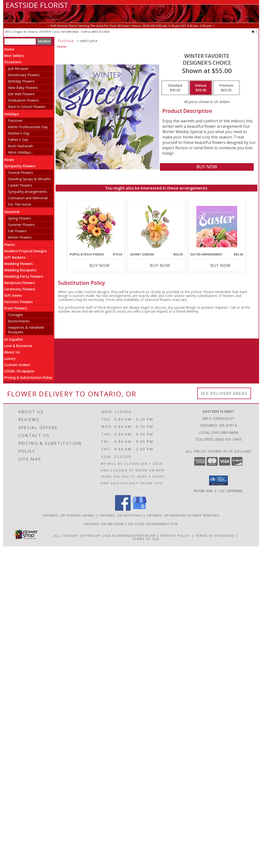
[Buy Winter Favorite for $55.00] (207, 167)
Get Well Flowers (21, 94)
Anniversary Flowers (24, 75)
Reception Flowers (19, 282)
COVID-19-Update (19, 371)
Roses (9, 159)
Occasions (12, 62)
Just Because (18, 68)
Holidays (11, 114)
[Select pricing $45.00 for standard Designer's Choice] (175, 88)
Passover (15, 120)
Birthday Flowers (21, 81)
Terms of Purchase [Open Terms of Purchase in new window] (215, 535)
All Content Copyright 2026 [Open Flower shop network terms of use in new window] (82, 535)
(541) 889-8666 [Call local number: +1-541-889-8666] (70, 31)
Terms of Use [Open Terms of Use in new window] (145, 539)
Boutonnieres (18, 321)
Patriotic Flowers (18, 301)
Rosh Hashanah (20, 146)
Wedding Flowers (18, 263)
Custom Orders (17, 364)
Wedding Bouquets (20, 270)
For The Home (19, 204)
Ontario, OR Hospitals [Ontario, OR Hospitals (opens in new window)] (120, 515)
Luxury (10, 358)
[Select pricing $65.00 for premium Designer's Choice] (226, 88)
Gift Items (13, 295)
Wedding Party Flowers (23, 276)
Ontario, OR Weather (104, 524)
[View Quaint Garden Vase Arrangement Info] (156, 226)
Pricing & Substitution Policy (28, 377)
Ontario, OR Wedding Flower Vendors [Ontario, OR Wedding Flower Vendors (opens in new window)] (182, 515)
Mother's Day (18, 133)
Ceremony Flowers (19, 289)
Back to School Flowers (26, 106)
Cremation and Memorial (28, 198)
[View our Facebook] (123, 509)
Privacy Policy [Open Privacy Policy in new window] (176, 535)
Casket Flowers (20, 185)
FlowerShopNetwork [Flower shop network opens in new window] (134, 535)
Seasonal (11, 211)
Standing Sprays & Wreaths (29, 179)
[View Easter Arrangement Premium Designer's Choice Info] (216, 226)
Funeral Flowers (20, 172)
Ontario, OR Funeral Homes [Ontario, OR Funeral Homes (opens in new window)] (69, 515)
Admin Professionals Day (28, 127)
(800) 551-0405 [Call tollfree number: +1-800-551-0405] (101, 31)
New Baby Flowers (23, 87)
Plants (9, 244)
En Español (13, 339)
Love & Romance (18, 345)
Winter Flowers (20, 237)
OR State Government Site (153, 524)
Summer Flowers (21, 224)
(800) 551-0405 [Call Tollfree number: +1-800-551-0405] (228, 439)
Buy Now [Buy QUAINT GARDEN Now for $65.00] (160, 265)
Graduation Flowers (23, 100)
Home (9, 49)
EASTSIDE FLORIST (37, 5)
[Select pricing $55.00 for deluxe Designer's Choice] (201, 88)
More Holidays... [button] (20, 152)
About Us (12, 352)
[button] (218, 480)
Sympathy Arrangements (27, 191)
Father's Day (18, 139)
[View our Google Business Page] (139, 509)
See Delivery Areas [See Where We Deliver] (224, 393)
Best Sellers (14, 55)
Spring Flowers (19, 218)
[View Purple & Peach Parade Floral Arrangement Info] (96, 226)
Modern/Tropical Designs (25, 251)
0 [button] (254, 31)
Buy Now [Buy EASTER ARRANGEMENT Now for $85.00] (220, 265)
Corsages (15, 314)
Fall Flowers (17, 231)
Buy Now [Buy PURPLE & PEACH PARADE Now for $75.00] (99, 265)
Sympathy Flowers (19, 166)
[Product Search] (20, 41)
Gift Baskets (14, 257)
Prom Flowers (15, 308)
